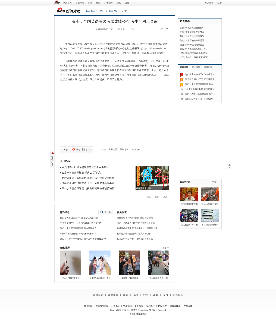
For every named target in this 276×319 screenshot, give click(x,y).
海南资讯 (113, 11)
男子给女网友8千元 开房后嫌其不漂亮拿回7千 (81, 223)
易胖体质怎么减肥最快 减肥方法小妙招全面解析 (88, 178)
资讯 (101, 11)
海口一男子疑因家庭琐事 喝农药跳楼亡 (78, 228)
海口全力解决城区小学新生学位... (200, 74)
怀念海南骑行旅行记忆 (195, 49)
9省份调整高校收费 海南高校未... (200, 89)
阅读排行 (184, 67)
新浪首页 (67, 2)
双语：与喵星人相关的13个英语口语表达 (136, 223)
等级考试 (124, 149)
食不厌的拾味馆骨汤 (194, 40)
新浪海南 (80, 2)
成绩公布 (136, 149)
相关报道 (122, 212)
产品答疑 (188, 306)
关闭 (165, 197)
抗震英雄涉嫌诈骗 (189, 204)
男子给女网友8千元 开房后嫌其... (200, 79)
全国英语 (112, 149)
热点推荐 (185, 21)
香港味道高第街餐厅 (194, 32)
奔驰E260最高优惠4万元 (196, 53)
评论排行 (196, 67)
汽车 (182, 53)
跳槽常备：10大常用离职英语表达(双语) (135, 218)
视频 (135, 295)
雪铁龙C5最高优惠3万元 (196, 57)
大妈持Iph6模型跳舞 (129, 278)
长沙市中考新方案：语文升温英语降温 (135, 239)
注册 (219, 2)
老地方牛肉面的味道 (194, 36)
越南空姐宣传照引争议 (100, 278)
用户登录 (209, 2)
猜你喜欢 (65, 212)
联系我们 (127, 306)
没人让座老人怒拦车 (158, 278)
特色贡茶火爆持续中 (194, 28)
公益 (127, 2)
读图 (155, 295)
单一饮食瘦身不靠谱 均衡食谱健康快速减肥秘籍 (88, 188)
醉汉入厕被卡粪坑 (210, 204)
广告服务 (108, 2)
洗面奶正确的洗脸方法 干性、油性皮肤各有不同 (88, 183)
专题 (165, 295)
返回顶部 (229, 165)
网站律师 (162, 306)
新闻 (90, 2)
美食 (182, 28)
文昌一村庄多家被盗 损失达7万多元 (81, 172)
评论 (65, 149)
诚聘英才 (150, 306)
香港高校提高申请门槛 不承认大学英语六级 (137, 228)
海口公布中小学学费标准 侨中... (200, 94)
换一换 (107, 212)
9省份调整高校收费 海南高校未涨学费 (78, 233)
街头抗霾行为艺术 (189, 225)
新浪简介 (88, 306)
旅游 (98, 2)
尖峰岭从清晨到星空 (194, 44)
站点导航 (178, 295)
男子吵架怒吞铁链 (210, 225)
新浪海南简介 (102, 306)
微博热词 (208, 67)
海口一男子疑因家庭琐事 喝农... (200, 84)
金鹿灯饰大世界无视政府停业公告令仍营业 (85, 167)
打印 (157, 197)
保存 (149, 197)
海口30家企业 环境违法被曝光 (199, 99)
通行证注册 (175, 306)
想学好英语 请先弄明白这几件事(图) (133, 233)
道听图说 (185, 182)
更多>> (165, 247)
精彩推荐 (65, 247)
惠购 (119, 2)
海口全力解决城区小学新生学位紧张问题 (79, 218)
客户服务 (139, 306)
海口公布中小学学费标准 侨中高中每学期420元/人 (83, 239)
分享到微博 (80, 149)
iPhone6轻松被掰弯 (70, 278)
